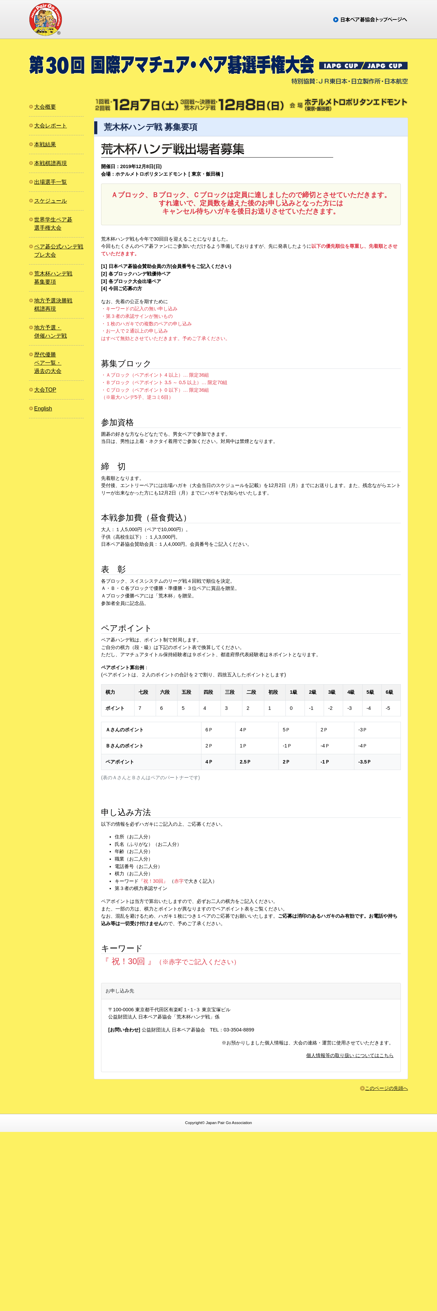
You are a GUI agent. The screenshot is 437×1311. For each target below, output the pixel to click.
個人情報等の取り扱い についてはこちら (350, 1234)
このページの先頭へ (386, 1267)
